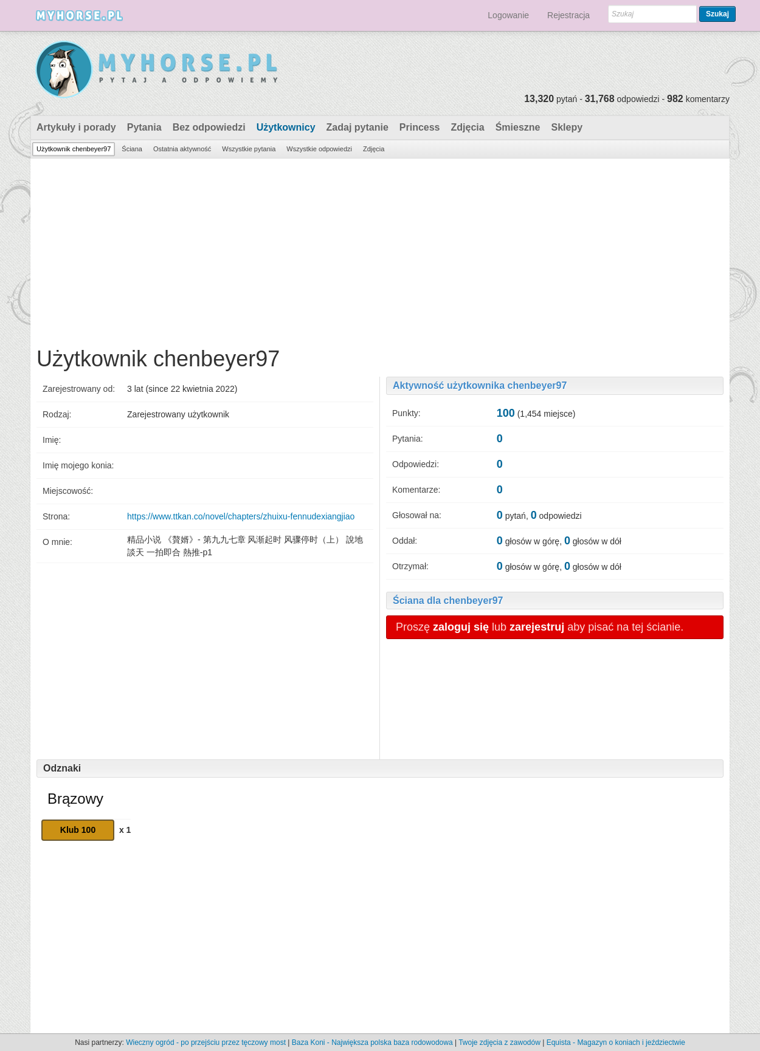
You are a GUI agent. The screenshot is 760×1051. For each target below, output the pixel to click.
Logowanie (508, 15)
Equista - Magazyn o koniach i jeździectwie (616, 1042)
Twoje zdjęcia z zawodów (499, 1042)
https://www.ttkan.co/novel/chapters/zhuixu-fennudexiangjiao (240, 516)
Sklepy (566, 127)
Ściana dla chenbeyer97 (448, 600)
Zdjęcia (468, 127)
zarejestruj (537, 627)
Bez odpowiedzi (209, 127)
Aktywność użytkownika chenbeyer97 (480, 385)
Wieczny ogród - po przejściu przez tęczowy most (206, 1042)
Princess (419, 127)
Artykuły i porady (76, 127)
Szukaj (717, 14)
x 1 (125, 830)
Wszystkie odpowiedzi (319, 148)
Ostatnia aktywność (182, 148)
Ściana (132, 148)
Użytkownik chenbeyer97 (73, 148)
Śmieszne (518, 127)
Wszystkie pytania (248, 148)
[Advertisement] (380, 250)
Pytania (144, 127)
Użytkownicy (286, 127)
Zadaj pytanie (357, 127)
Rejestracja (568, 15)
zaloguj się (461, 627)
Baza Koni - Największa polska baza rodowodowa (372, 1042)
